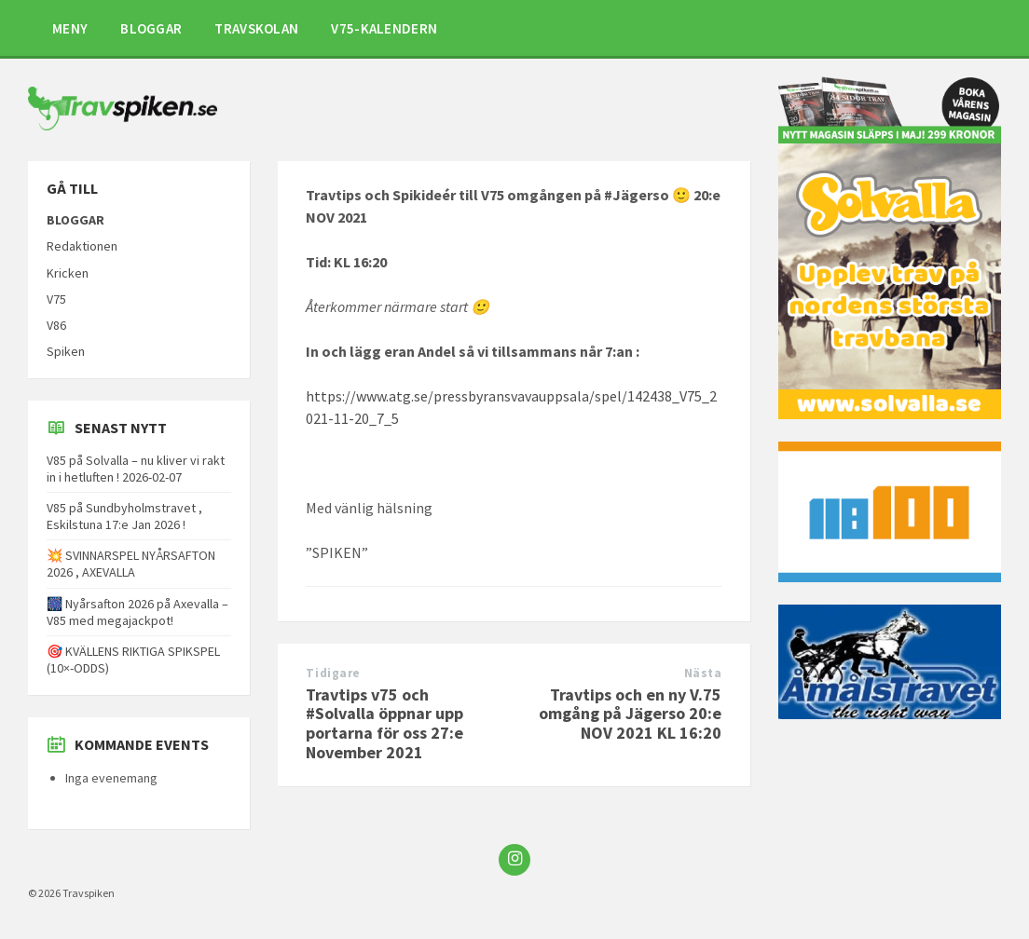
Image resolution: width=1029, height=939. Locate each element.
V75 (56, 299)
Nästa (703, 673)
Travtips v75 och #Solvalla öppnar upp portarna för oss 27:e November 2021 (384, 723)
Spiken (66, 351)
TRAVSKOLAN (256, 28)
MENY (70, 28)
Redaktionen (82, 246)
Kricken (68, 273)
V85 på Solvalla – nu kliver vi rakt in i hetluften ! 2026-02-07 (136, 468)
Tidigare (333, 673)
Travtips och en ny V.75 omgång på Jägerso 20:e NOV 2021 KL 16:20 (630, 714)
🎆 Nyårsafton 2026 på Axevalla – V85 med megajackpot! (137, 612)
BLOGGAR (151, 28)
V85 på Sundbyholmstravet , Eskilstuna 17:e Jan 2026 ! (124, 516)
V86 (56, 325)
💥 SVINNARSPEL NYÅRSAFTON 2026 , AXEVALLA (131, 563)
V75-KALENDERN (384, 28)
